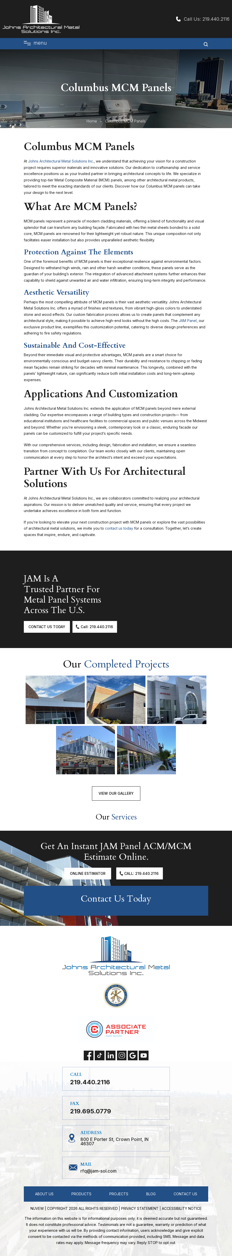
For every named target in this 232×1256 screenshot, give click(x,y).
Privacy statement (140, 1208)
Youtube (144, 1055)
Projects (118, 1194)
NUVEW (37, 1208)
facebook (88, 1055)
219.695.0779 (90, 1111)
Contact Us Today (46, 627)
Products (81, 1194)
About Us (44, 1194)
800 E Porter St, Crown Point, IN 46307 (114, 1141)
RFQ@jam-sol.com (98, 1171)
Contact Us (185, 1194)
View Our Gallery (116, 793)
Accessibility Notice (182, 1208)
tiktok (99, 1055)
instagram (121, 1055)
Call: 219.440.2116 (97, 627)
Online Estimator (88, 873)
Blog (151, 1194)
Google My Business (133, 1055)
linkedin (110, 1055)
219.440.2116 (215, 19)
